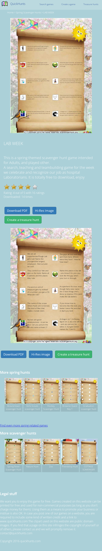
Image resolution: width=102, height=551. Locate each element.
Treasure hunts (90, 4)
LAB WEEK (48, 12)
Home (10, 12)
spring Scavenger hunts (28, 12)
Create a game (68, 4)
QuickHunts (17, 4)
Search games (46, 4)
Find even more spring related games (24, 425)
